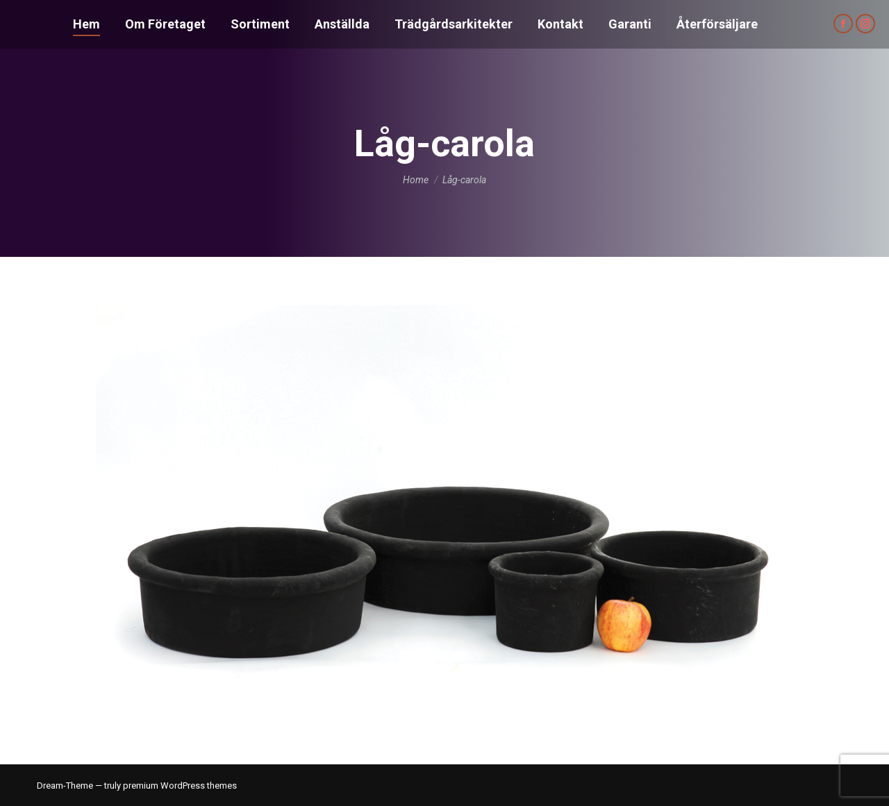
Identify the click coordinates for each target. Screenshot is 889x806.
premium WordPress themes (180, 785)
